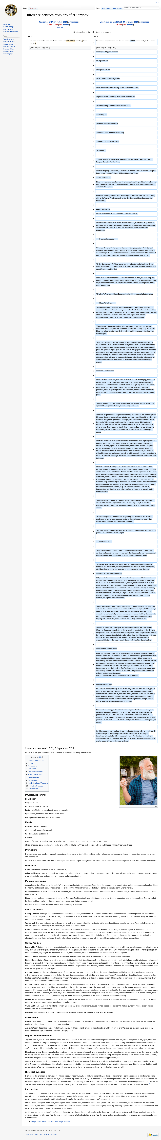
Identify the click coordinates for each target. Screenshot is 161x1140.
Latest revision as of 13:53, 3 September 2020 (119, 22)
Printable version (9, 46)
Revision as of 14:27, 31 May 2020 (53, 22)
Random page (8, 29)
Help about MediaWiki (10, 32)
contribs (66, 25)
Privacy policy (29, 1134)
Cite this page (8, 54)
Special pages (8, 44)
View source (106, 8)
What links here (8, 39)
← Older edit (59, 28)
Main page (6, 24)
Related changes (9, 41)
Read (98, 8)
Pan (79, 841)
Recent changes (8, 27)
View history (117, 8)
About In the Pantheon (42, 1134)
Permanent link (8, 49)
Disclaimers (53, 1134)
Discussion (33, 8)
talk (60, 25)
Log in (157, 2)
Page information (9, 51)
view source (73, 22)
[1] (149, 1084)
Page (25, 8)
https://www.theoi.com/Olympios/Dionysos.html (50, 1121)
